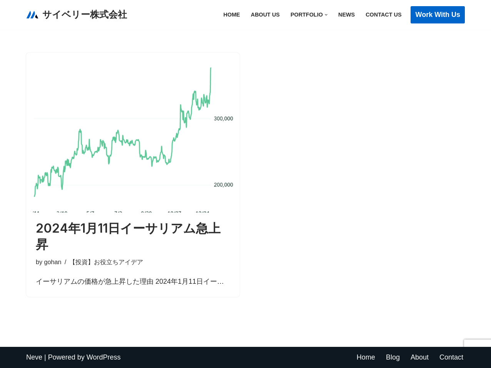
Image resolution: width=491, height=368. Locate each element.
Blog (393, 357)
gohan (53, 261)
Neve (34, 357)
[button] (326, 14)
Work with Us (437, 14)
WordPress (104, 357)
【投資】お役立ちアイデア (106, 261)
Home (232, 15)
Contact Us (383, 15)
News (346, 15)
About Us (265, 15)
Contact (451, 357)
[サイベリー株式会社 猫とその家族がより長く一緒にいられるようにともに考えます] (76, 15)
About (420, 357)
